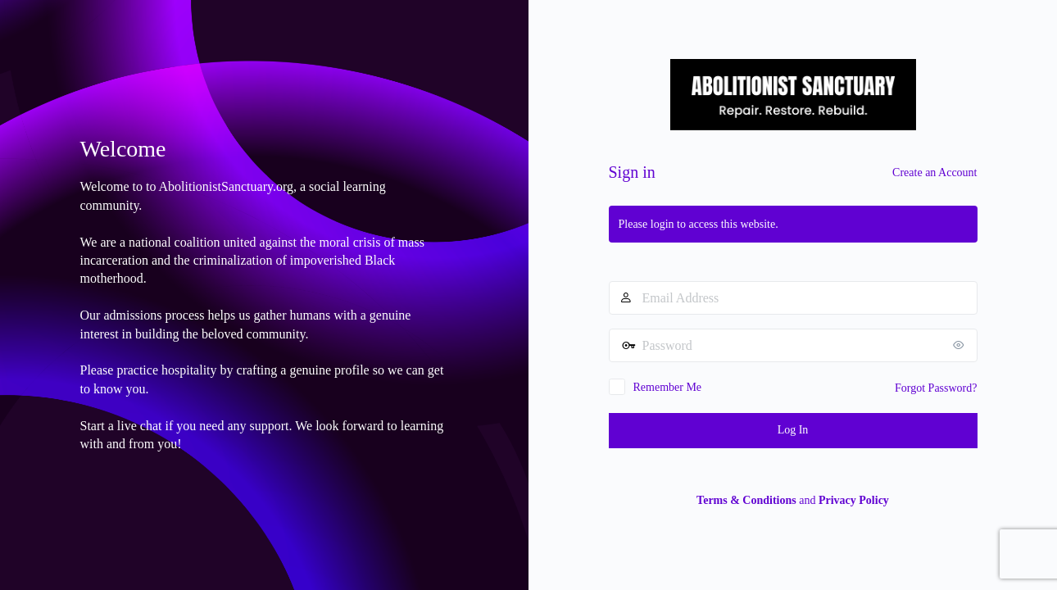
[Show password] (961, 345)
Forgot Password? (936, 388)
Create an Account (934, 172)
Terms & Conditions (746, 500)
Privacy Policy (854, 500)
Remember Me (667, 387)
